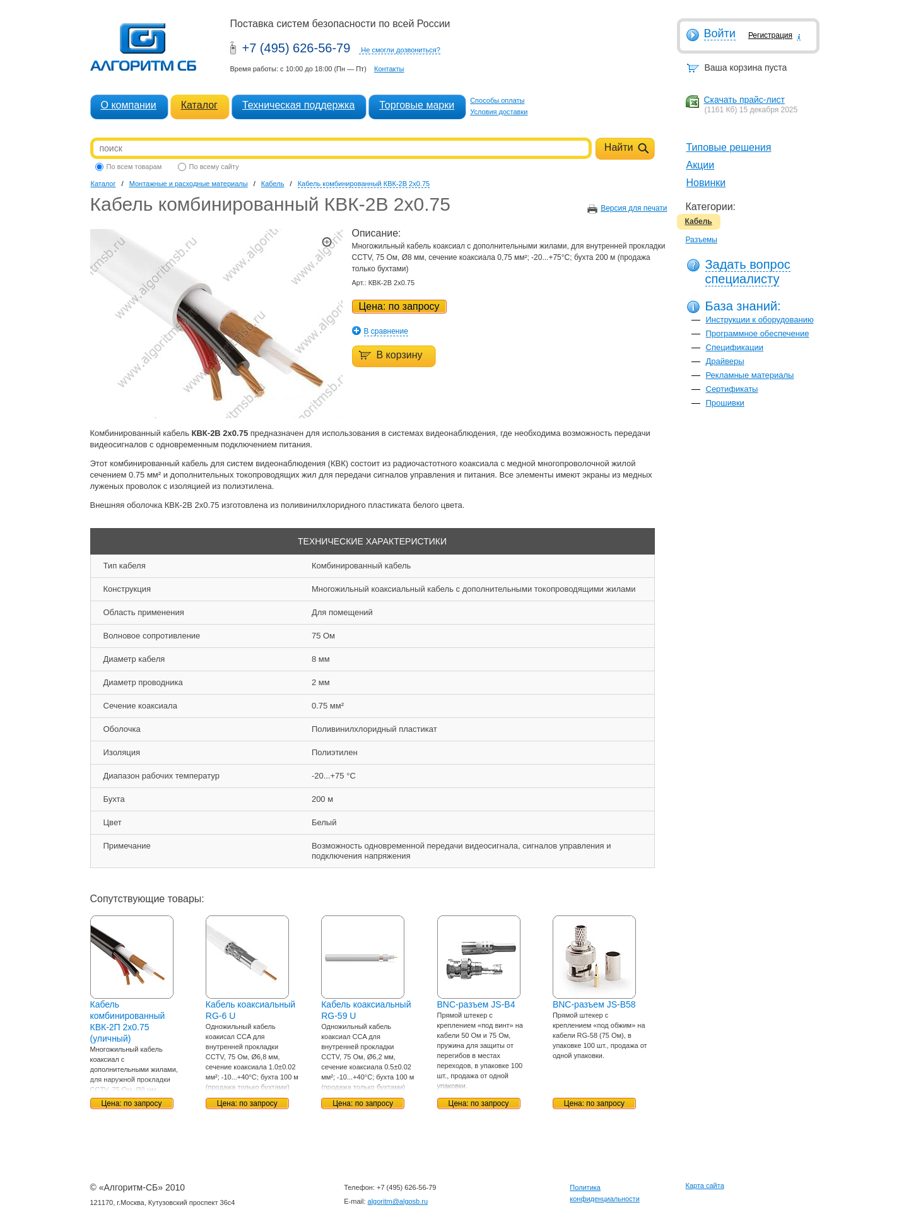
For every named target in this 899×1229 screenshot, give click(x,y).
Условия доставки (498, 111)
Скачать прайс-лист (744, 100)
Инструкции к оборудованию (760, 319)
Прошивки (725, 403)
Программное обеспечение (757, 333)
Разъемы (701, 239)
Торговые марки (416, 105)
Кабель (698, 221)
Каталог (199, 105)
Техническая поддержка (298, 105)
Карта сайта (705, 1185)
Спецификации (735, 347)
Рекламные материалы (750, 375)
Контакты (389, 69)
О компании (128, 105)
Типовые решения (729, 147)
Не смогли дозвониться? (400, 50)
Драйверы (725, 361)
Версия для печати (634, 208)
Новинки (706, 182)
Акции (700, 165)
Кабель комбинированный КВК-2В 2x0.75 (364, 183)
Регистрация (770, 35)
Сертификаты (732, 389)
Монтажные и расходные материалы (188, 183)
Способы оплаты (497, 100)
